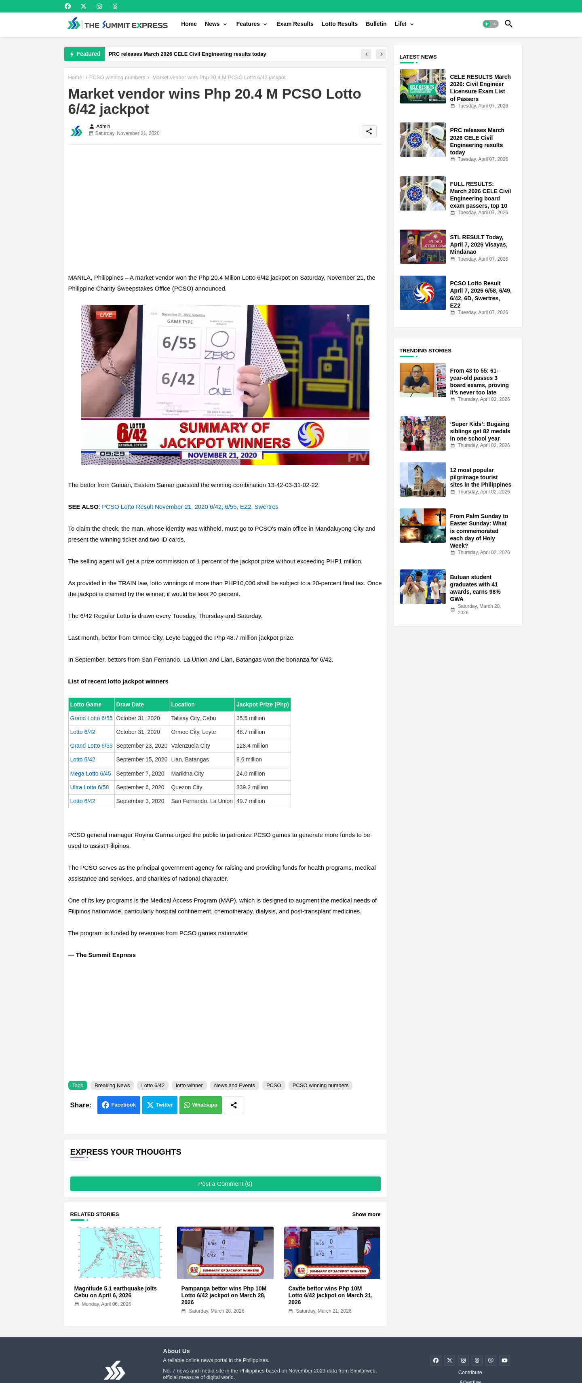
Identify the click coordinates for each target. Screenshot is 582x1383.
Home (189, 24)
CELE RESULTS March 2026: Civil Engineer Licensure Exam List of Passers (480, 88)
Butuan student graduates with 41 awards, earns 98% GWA (475, 588)
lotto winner (189, 1085)
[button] (491, 24)
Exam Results (295, 24)
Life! (401, 24)
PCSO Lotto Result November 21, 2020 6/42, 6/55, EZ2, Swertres (190, 506)
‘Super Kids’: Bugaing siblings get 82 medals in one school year (480, 431)
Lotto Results (340, 24)
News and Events (234, 1085)
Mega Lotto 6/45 (90, 773)
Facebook (123, 1105)
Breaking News (112, 1085)
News (212, 24)
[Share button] (233, 1105)
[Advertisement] (225, 207)
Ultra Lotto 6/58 (89, 787)
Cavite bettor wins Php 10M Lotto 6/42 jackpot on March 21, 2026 (330, 1295)
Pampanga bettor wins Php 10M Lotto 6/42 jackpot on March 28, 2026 (223, 1295)
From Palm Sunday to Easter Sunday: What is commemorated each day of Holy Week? (479, 531)
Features (248, 24)
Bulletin (376, 24)
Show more (366, 1214)
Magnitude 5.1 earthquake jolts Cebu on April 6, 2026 (115, 1292)
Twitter (164, 1105)
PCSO (273, 1085)
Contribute (470, 1372)
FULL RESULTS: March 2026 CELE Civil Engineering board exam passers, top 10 (480, 195)
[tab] (189, 24)
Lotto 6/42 (82, 732)
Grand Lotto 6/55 (91, 718)
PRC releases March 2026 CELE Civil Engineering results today (187, 54)
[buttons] (68, 6)
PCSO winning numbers (117, 77)
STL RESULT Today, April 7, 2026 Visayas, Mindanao (479, 244)
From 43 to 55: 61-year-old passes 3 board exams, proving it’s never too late (479, 381)
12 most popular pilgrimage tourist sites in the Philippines (481, 477)
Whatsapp (204, 1105)
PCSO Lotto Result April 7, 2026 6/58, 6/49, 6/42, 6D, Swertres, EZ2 (481, 294)
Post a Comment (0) (225, 1183)
